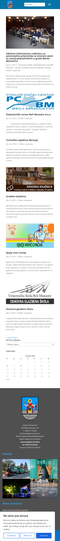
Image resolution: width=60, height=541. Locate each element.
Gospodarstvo (39, 65)
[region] (27, 526)
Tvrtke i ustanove (13, 70)
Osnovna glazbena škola (19, 309)
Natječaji (40, 67)
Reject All (28, 535)
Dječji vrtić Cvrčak (16, 252)
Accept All (44, 535)
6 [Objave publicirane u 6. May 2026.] (20, 366)
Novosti (48, 67)
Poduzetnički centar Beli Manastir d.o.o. (28, 114)
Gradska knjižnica (16, 196)
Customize (11, 535)
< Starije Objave (11, 337)
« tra (7, 379)
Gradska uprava (28, 67)
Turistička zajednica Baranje (22, 140)
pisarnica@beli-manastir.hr (30, 433)
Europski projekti (25, 65)
